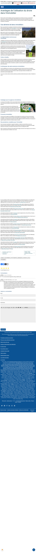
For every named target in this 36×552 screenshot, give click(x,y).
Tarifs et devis (3, 353)
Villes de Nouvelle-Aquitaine (20, 232)
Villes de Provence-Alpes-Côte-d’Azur (8, 240)
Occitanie (15, 242)
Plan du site (4, 400)
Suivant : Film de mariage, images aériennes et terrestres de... (29, 253)
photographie (14, 257)
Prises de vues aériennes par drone (7, 340)
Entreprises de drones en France (15, 361)
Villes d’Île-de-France (5, 248)
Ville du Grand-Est (13, 221)
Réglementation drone (5, 355)
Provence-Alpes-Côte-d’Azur (13, 365)
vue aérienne (7, 257)
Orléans (12, 383)
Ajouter (3, 329)
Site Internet (3, 302)
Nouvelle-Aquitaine (18, 230)
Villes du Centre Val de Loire (23, 217)
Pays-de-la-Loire (17, 234)
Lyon (20, 390)
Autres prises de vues (5, 342)
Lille (25, 387)
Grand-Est (16, 219)
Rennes (23, 380)
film (29, 257)
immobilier (14, 28)
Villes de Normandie (15, 228)
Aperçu (26, 307)
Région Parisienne (18, 246)
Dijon (20, 375)
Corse (34, 365)
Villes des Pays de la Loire (21, 235)
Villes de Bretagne (14, 214)
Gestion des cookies (32, 411)
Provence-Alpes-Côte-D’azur (20, 237)
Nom (1, 293)
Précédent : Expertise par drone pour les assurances (6, 253)
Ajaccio (29, 377)
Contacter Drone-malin (5, 351)
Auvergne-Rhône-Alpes (18, 204)
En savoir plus (3, 346)
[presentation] (9, 325)
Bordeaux (5, 380)
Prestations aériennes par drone (7, 337)
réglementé (4, 41)
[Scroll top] (33, 549)
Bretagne (21, 362)
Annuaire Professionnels (20, 400)
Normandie (18, 362)
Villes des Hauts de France (26, 224)
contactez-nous (23, 202)
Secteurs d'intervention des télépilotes (8, 344)
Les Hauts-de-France (16, 223)
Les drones (3, 359)
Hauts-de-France (12, 367)
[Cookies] (2, 549)
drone (2, 257)
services (25, 257)
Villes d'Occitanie (22, 244)
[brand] (2, 7)
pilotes (8, 366)
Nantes (6, 383)
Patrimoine (3, 259)
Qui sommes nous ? (4, 348)
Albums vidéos (28, 400)
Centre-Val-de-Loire (17, 216)
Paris (12, 248)
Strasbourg (5, 390)
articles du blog (9, 400)
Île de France (26, 362)
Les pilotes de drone (5, 357)
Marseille (30, 373)
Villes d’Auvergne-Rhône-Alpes (15, 206)
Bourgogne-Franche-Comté (19, 208)
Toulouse (23, 379)
